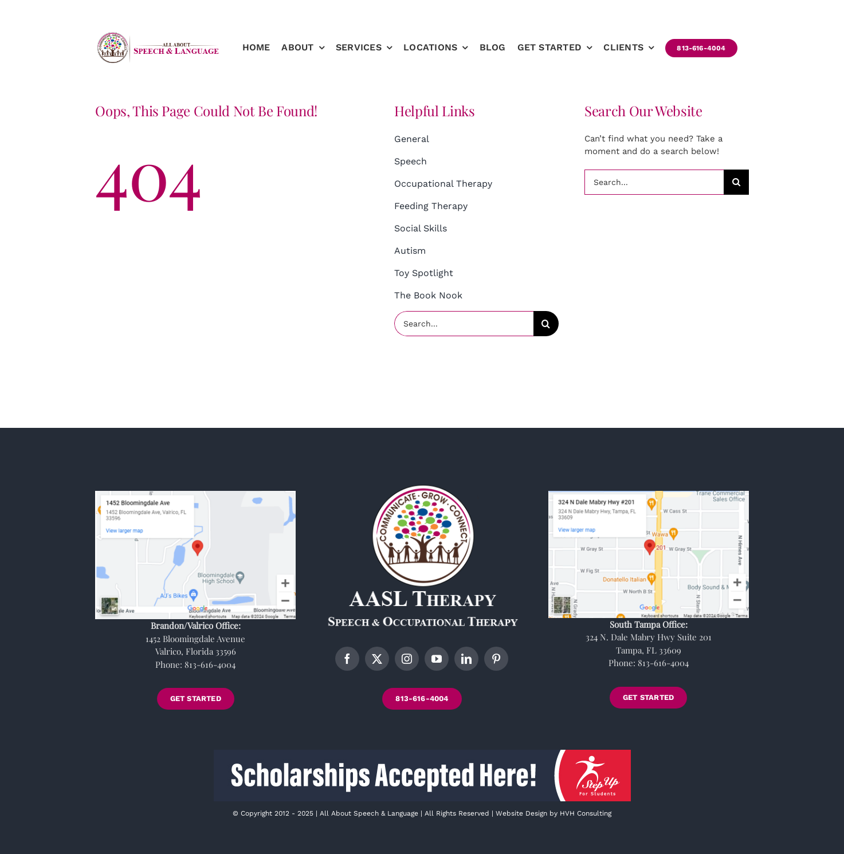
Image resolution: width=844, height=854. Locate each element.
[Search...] (463, 323)
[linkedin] (466, 659)
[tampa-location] (648, 495)
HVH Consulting (585, 813)
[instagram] (407, 659)
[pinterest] (496, 659)
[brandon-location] (195, 495)
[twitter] (377, 659)
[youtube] (437, 659)
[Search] (546, 323)
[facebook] (347, 659)
